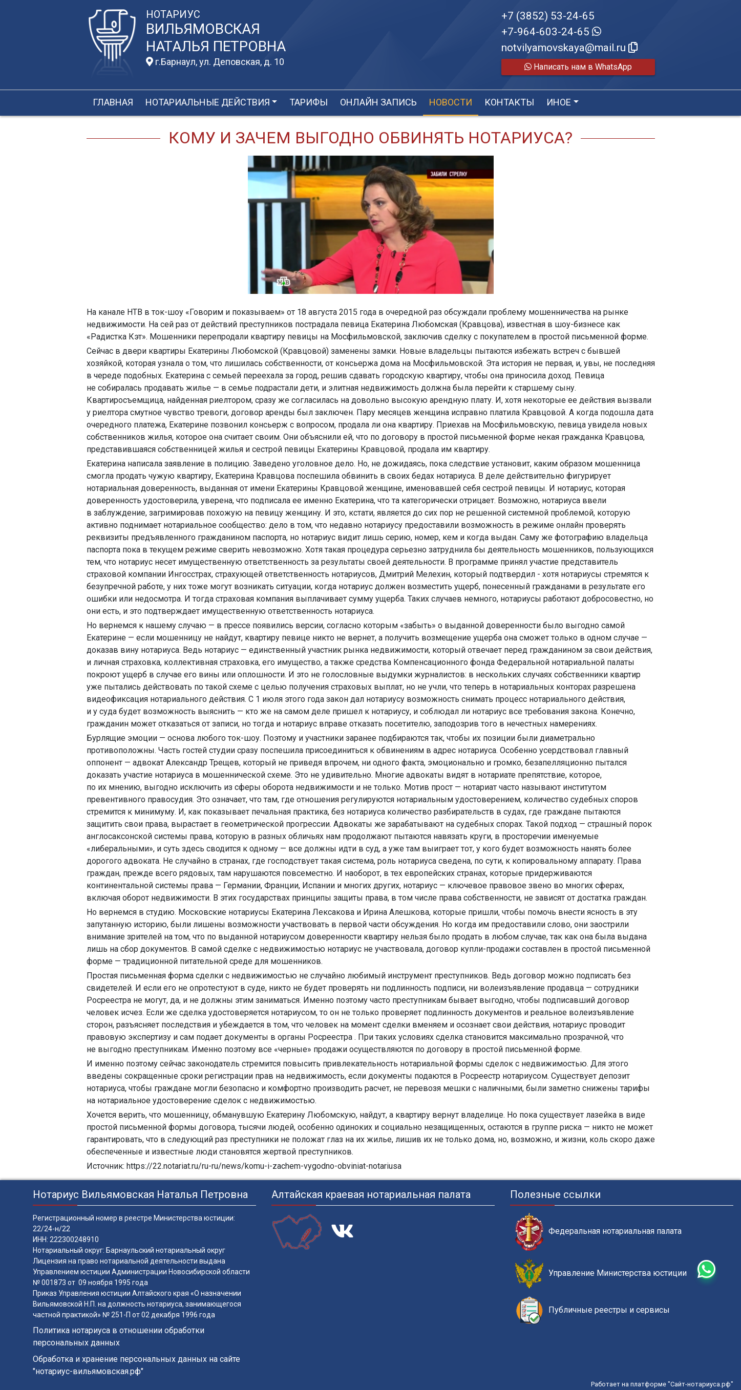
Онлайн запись (378, 102)
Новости (450, 102)
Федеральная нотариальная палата (598, 1231)
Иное (558, 102)
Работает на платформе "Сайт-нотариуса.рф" (662, 1384)
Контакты (509, 102)
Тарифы (308, 102)
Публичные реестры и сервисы (592, 1310)
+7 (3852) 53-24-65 (548, 16)
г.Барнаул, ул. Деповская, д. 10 (215, 62)
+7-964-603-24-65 (551, 32)
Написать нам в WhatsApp (578, 67)
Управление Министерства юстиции (601, 1273)
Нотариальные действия (207, 102)
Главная (113, 102)
